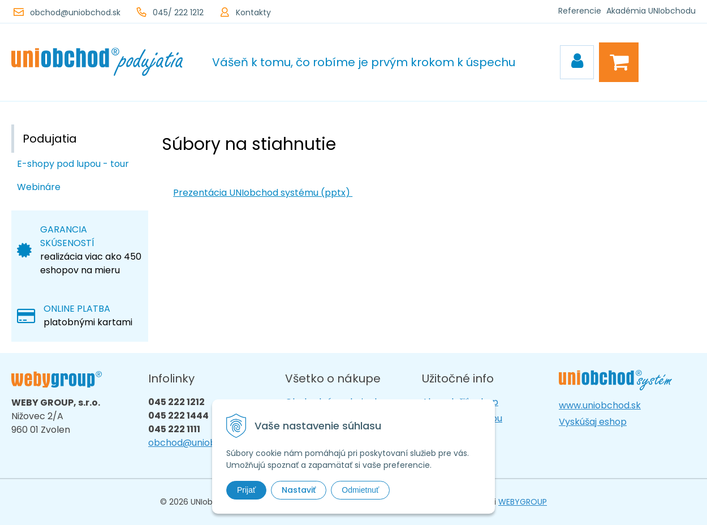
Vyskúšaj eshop (593, 421)
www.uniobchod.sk (600, 405)
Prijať (246, 489)
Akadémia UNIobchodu (651, 10)
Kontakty (253, 12)
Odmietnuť (360, 489)
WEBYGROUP (522, 501)
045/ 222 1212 (178, 12)
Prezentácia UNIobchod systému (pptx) (262, 192)
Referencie (579, 10)
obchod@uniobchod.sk (75, 12)
